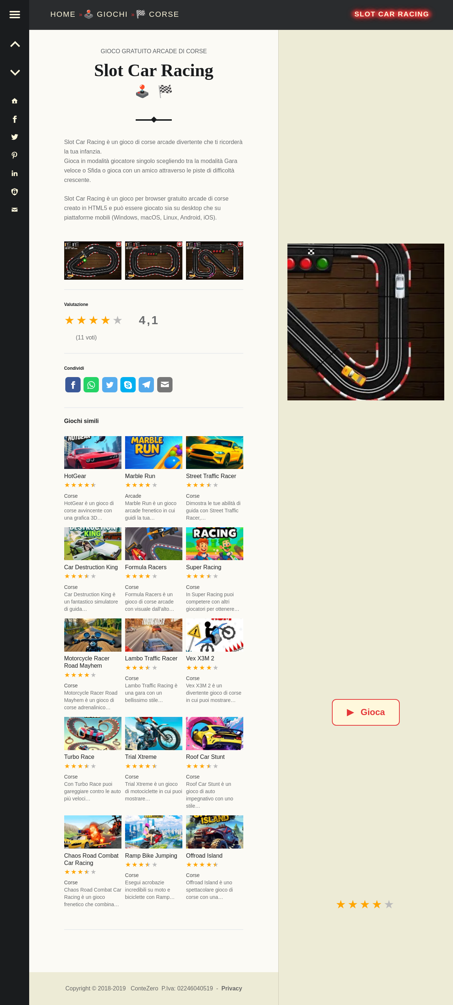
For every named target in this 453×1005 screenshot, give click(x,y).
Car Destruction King (91, 567)
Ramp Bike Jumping (151, 856)
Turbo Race (79, 757)
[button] (14, 14)
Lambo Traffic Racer (151, 658)
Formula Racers (146, 567)
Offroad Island (204, 856)
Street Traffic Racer (211, 476)
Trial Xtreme (141, 757)
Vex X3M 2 (200, 658)
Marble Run (140, 476)
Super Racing (203, 567)
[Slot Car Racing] (365, 322)
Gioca (366, 712)
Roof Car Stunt (205, 757)
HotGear (75, 476)
